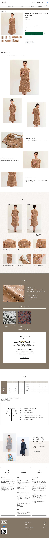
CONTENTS (21, 6)
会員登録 (45, 526)
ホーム (1, 11)
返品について (27, 39)
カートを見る (46, 529)
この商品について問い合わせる (30, 42)
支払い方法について (31, 529)
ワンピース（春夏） (6, 11)
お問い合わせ (40, 6)
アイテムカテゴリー (10, 6)
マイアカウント (34, 2)
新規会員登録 (39, 2)
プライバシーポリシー (31, 532)
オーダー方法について (31, 6)
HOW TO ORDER (37, 455)
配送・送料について (31, 526)
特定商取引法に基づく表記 (29, 41)
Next (21, 23)
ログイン (43, 2)
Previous (2, 23)
